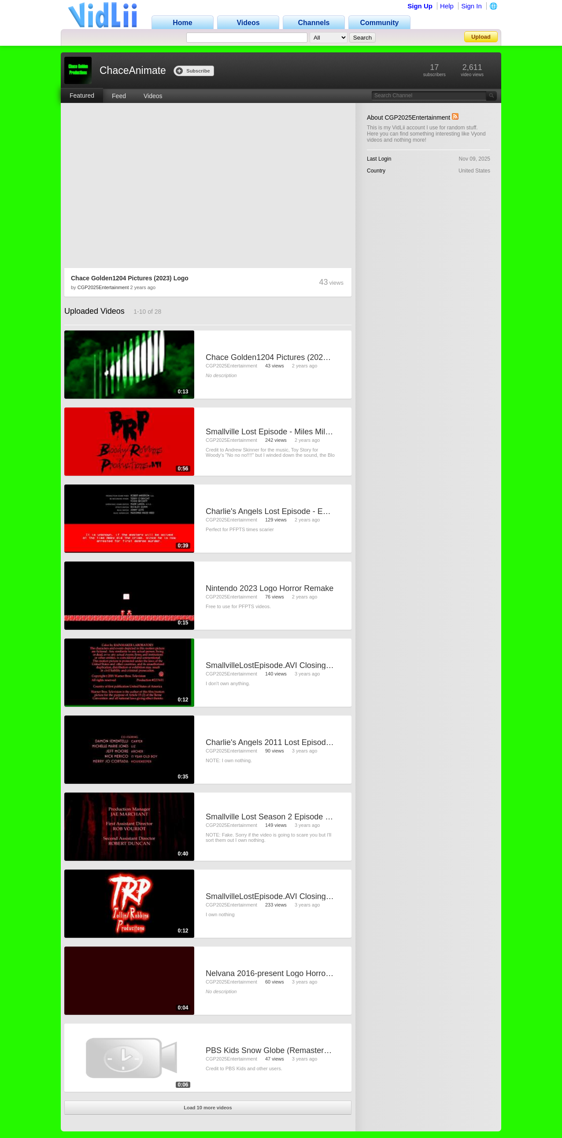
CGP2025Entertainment (103, 287)
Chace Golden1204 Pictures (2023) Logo (130, 278)
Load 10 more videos (208, 1107)
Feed (119, 95)
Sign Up (420, 6)
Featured (82, 95)
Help (447, 6)
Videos (153, 95)
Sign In (471, 6)
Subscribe (193, 70)
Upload (481, 36)
